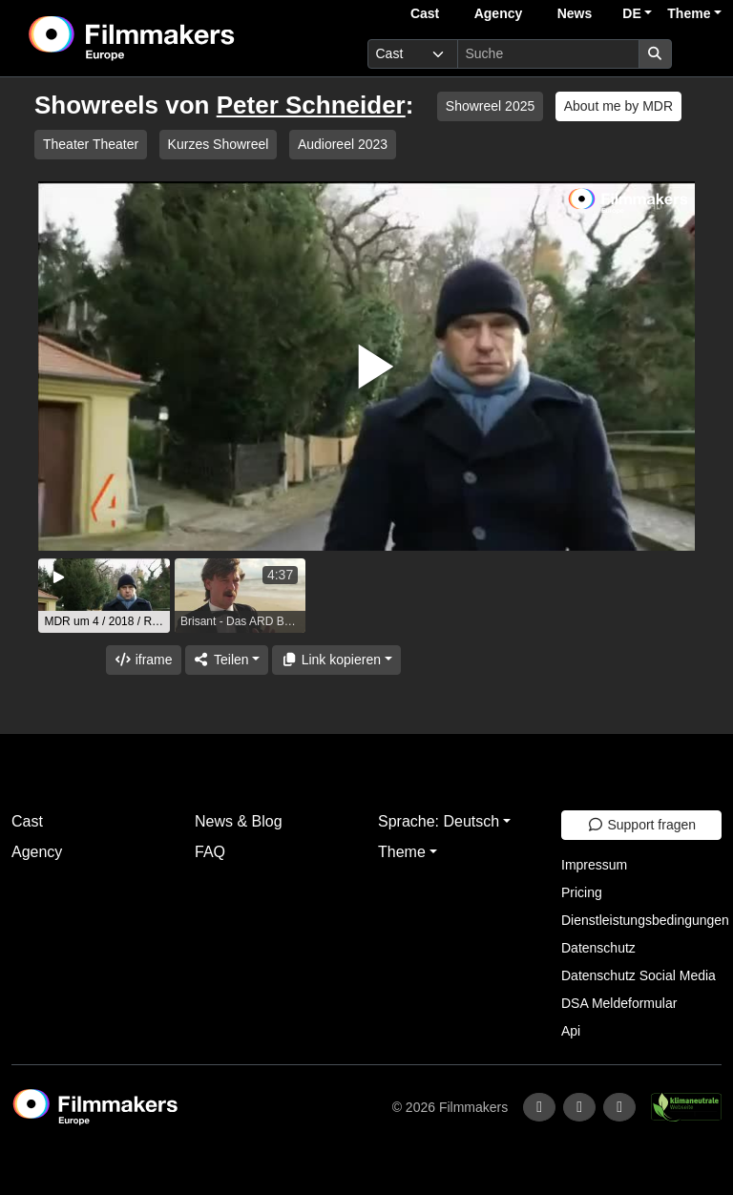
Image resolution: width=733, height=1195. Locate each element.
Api (570, 1030)
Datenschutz (598, 947)
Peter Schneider (311, 105)
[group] (104, 595)
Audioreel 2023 (342, 144)
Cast (424, 13)
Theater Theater (90, 144)
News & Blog (239, 821)
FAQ (210, 852)
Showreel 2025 (490, 106)
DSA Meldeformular (619, 1003)
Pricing (581, 892)
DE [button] (631, 13)
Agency (498, 13)
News (575, 13)
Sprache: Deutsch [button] (438, 821)
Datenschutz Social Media (638, 975)
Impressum (594, 864)
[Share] (227, 660)
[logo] (178, 38)
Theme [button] (688, 13)
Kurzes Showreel (218, 144)
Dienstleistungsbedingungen (645, 920)
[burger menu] (700, 54)
